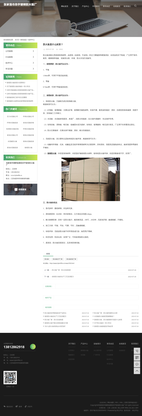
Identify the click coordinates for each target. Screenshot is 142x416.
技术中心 (31, 40)
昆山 (119, 408)
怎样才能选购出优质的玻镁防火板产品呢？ (21, 90)
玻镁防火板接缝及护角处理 (103, 326)
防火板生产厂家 (57, 259)
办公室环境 (97, 350)
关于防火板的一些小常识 (102, 323)
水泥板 (83, 355)
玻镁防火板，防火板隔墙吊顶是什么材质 (108, 320)
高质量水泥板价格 (12, 129)
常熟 (126, 408)
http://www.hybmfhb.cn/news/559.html (62, 263)
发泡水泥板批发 (12, 147)
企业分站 (103, 402)
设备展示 (97, 343)
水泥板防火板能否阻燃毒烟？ (104, 316)
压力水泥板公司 (12, 116)
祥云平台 (120, 410)
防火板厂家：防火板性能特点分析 (105, 313)
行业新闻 (9, 57)
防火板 (47, 259)
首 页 (17, 40)
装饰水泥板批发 (28, 141)
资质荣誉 (71, 359)
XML (121, 402)
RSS (116, 402)
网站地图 (110, 402)
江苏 (108, 408)
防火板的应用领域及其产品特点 (55, 313)
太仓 (129, 408)
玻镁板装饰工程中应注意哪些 (17, 97)
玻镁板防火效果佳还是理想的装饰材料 (20, 101)
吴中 (136, 408)
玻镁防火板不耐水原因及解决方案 (56, 323)
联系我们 (134, 343)
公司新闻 (9, 51)
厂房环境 (97, 355)
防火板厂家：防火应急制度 (61, 270)
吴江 (133, 408)
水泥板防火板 (12, 141)
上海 (112, 408)
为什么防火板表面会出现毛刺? (55, 326)
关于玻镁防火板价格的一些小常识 (18, 86)
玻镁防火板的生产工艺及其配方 (63, 276)
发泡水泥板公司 (12, 135)
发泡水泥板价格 (28, 123)
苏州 (122, 408)
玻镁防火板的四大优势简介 (16, 82)
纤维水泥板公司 (28, 116)
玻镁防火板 (28, 147)
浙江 (115, 408)
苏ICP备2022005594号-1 (98, 410)
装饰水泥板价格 (28, 135)
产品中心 (84, 343)
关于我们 (71, 343)
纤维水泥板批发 (12, 123)
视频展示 (71, 355)
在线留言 (122, 343)
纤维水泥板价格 (28, 129)
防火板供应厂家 (71, 259)
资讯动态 (23, 40)
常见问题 (9, 69)
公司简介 (71, 350)
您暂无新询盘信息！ (131, 402)
